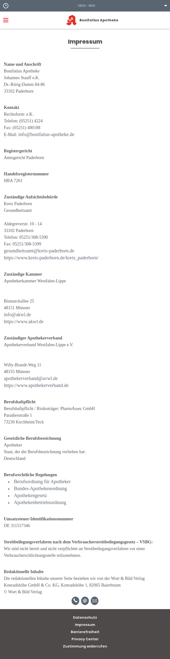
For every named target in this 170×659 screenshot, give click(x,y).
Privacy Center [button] (85, 639)
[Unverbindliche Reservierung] (94, 601)
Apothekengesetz (30, 495)
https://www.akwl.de (23, 321)
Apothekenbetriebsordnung (40, 502)
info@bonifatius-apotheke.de (46, 134)
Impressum (85, 624)
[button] (85, 6)
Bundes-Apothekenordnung (40, 488)
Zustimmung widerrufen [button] (85, 646)
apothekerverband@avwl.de (31, 378)
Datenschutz (85, 617)
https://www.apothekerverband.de (36, 385)
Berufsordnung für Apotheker (42, 481)
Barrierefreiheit (85, 631)
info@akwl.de (17, 314)
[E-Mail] (85, 601)
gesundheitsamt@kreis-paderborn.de (39, 250)
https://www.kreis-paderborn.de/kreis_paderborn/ (51, 257)
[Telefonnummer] (75, 601)
